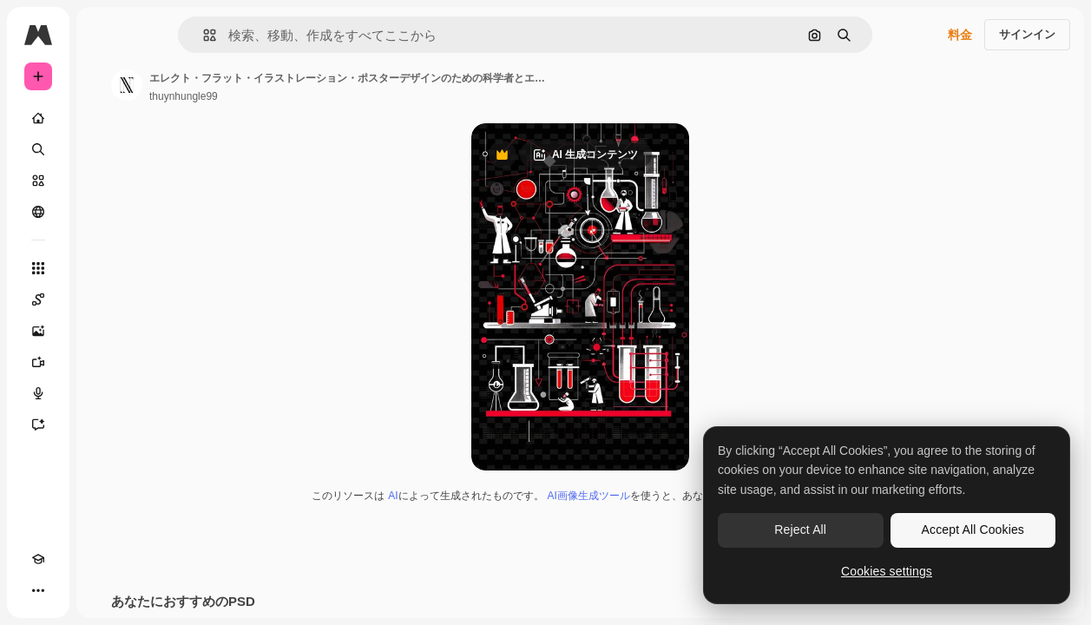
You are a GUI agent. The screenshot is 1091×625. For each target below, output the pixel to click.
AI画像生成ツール (589, 496)
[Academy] (38, 559)
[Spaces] (38, 299)
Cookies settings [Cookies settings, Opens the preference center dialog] (886, 571)
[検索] (38, 149)
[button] (203, 35)
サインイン (1027, 34)
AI (393, 496)
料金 (960, 35)
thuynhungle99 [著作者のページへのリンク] (183, 96)
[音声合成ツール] (38, 393)
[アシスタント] (38, 424)
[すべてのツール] (38, 268)
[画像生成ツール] (38, 331)
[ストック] (38, 180)
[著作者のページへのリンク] (126, 85)
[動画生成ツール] (38, 362)
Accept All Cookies (973, 529)
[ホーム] (38, 118)
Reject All (800, 529)
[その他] (38, 590)
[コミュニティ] (38, 212)
